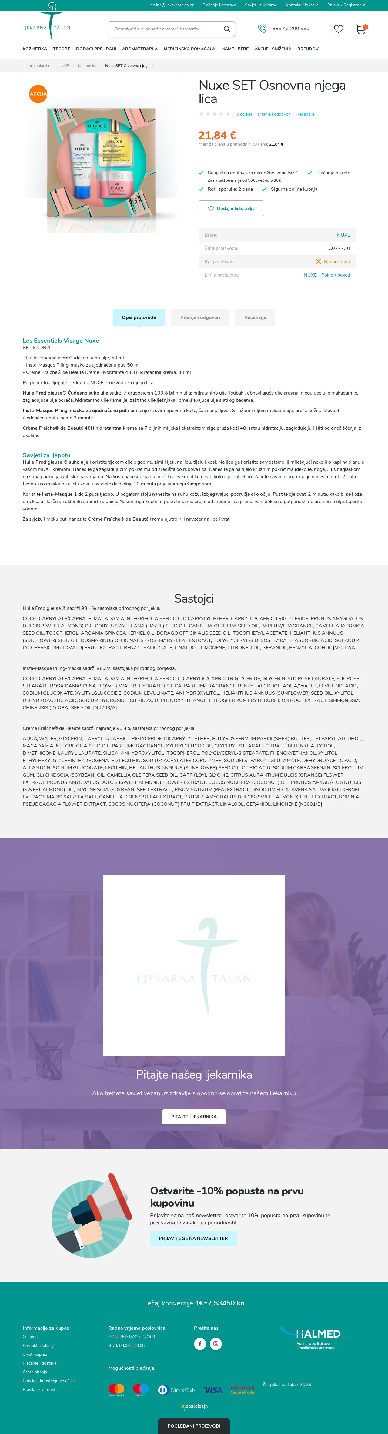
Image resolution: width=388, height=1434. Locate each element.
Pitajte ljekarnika (194, 1117)
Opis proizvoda (139, 317)
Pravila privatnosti (39, 1389)
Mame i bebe (235, 49)
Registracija (354, 5)
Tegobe (61, 49)
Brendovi (308, 49)
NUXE (343, 235)
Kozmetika (35, 49)
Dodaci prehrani (96, 49)
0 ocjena (244, 114)
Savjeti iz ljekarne (261, 5)
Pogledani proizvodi (194, 1426)
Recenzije (305, 114)
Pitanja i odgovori (274, 114)
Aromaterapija (140, 49)
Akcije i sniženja (273, 49)
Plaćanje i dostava (219, 5)
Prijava (333, 5)
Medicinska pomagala (189, 49)
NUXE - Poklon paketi (327, 275)
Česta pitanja (35, 1372)
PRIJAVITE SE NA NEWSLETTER (193, 1238)
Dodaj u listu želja (231, 209)
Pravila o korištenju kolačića (49, 1381)
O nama (30, 1337)
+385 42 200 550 (283, 29)
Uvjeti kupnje (35, 1354)
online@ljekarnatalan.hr (172, 5)
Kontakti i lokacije (302, 5)
